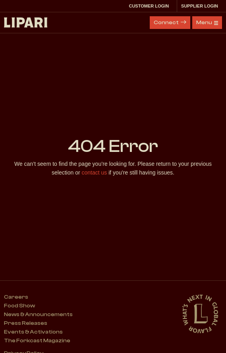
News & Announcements (38, 314)
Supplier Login (201, 6)
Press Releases (25, 323)
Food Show (19, 306)
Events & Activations (33, 332)
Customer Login (151, 6)
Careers (16, 297)
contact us (94, 172)
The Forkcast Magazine (37, 341)
